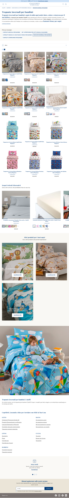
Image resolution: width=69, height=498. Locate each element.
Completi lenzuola (7, 449)
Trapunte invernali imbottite (9, 429)
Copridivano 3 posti (7, 443)
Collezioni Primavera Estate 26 (10, 420)
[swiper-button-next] (18, 226)
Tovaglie (38, 436)
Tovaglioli (38, 440)
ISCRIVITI (48, 488)
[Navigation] (3, 4)
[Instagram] (59, 495)
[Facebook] (56, 495)
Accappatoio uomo (41, 420)
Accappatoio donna (41, 422)
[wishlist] (63, 4)
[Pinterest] (63, 495)
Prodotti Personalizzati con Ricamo (11, 422)
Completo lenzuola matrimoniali (11, 427)
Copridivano (5, 440)
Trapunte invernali (7, 452)
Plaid (3, 438)
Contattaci (34, 469)
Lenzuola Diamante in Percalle (10, 424)
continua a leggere (6, 23)
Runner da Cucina (40, 438)
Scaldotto (5, 436)
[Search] (6, 4)
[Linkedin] (66, 495)
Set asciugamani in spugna (43, 424)
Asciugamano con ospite (42, 427)
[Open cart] (66, 4)
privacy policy (38, 491)
